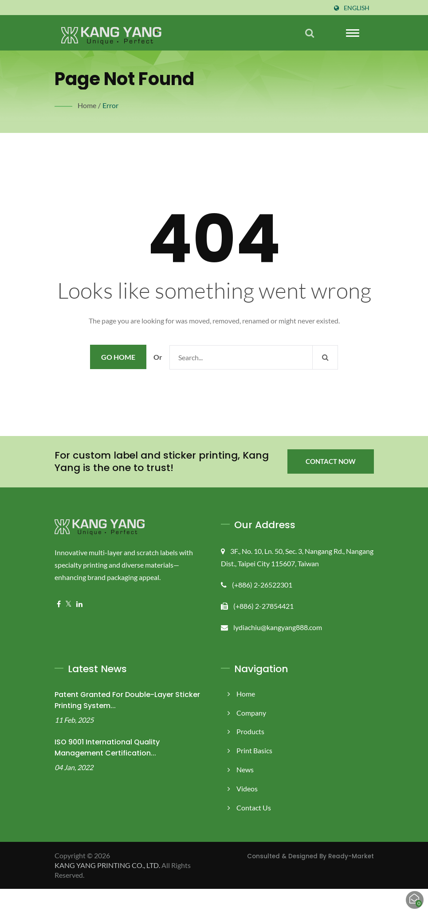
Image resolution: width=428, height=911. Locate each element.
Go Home (118, 379)
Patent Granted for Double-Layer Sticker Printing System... (127, 722)
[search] (309, 32)
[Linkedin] (79, 626)
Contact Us (253, 829)
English (356, 7)
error (110, 105)
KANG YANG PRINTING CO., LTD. (110, 887)
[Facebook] (59, 626)
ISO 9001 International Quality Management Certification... (107, 769)
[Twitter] (68, 626)
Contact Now (330, 483)
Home (87, 105)
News (245, 791)
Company (251, 735)
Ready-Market (351, 878)
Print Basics (255, 772)
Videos (247, 810)
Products (250, 753)
